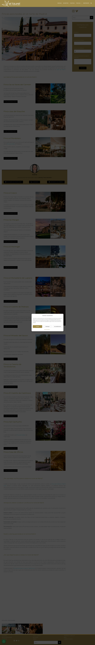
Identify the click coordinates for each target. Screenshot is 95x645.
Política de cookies (47, 329)
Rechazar (47, 326)
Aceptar (37, 326)
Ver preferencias (57, 326)
